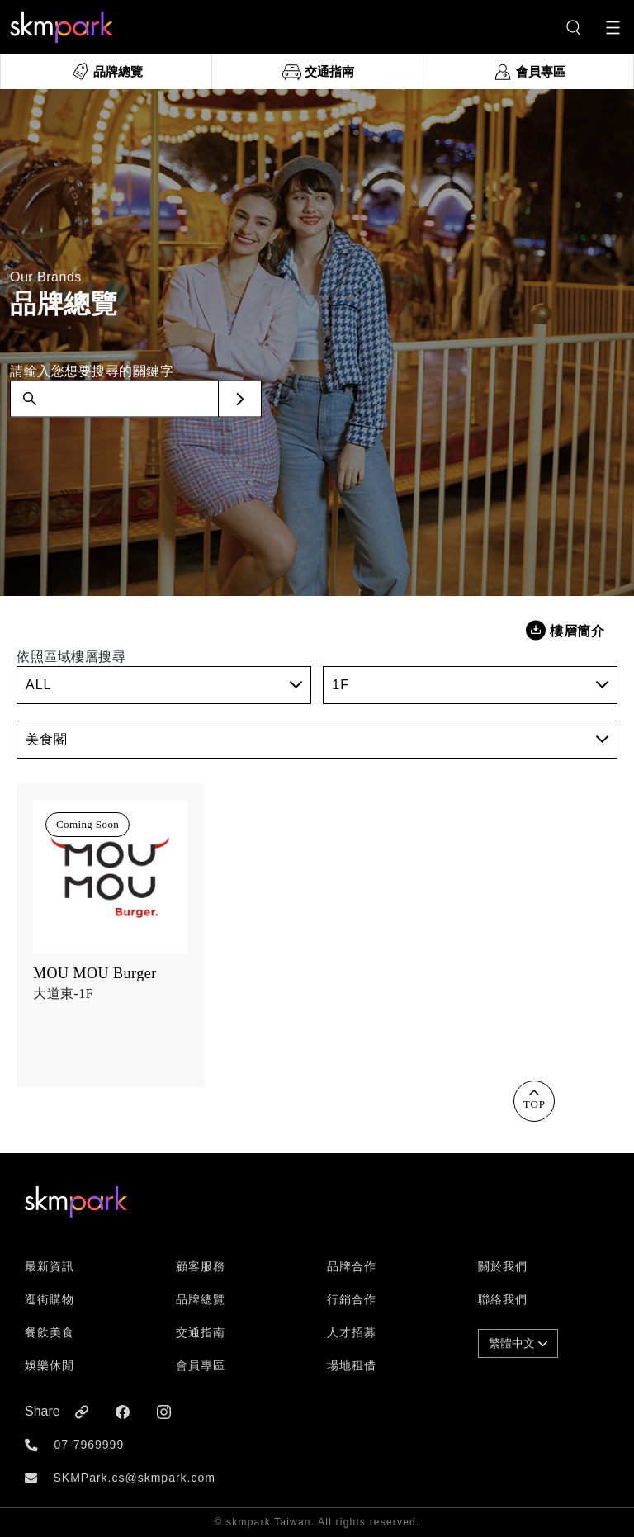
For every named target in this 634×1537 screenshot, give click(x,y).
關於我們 (503, 1266)
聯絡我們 (503, 1299)
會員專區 (200, 1365)
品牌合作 (351, 1266)
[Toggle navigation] (613, 28)
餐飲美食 (49, 1332)
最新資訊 (49, 1266)
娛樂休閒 (49, 1365)
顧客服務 (200, 1266)
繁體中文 (518, 1343)
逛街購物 (49, 1299)
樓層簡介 (565, 630)
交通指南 (200, 1332)
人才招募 (351, 1332)
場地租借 (351, 1365)
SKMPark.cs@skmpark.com (134, 1477)
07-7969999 (89, 1444)
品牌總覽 (200, 1299)
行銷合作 (351, 1299)
